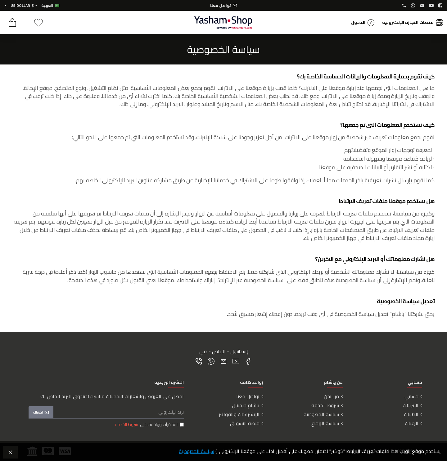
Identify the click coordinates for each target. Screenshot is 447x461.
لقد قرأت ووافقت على (149, 425)
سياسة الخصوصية (196, 451)
